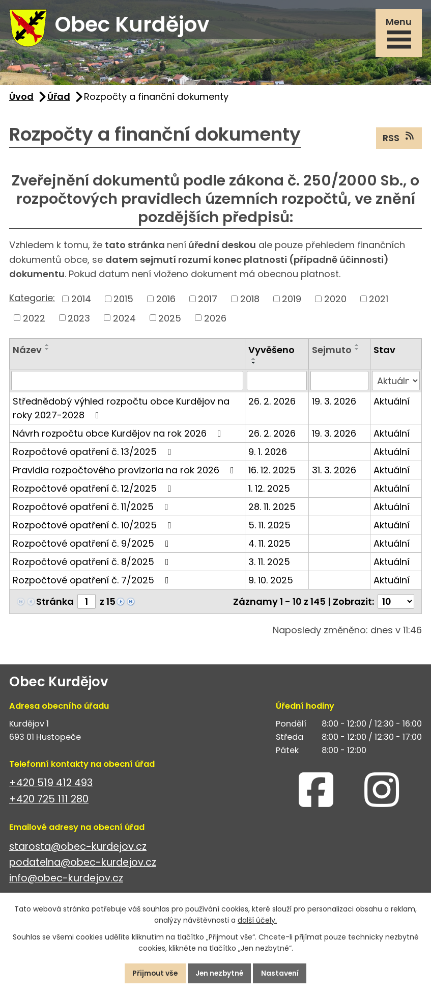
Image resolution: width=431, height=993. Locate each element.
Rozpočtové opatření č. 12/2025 (94, 490)
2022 (34, 319)
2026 (215, 319)
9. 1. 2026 (267, 453)
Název (27, 351)
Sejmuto (332, 351)
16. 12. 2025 (272, 471)
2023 (79, 319)
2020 (335, 300)
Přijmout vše (153, 973)
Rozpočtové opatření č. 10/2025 (94, 526)
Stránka (55, 603)
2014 (81, 300)
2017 (207, 300)
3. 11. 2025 (269, 563)
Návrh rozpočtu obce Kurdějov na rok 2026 (119, 434)
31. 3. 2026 (334, 471)
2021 (378, 300)
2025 (169, 319)
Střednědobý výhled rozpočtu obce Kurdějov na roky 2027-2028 (121, 409)
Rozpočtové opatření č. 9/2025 (93, 545)
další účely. (257, 920)
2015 (123, 300)
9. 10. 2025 (270, 581)
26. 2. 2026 (272, 402)
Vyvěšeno (271, 351)
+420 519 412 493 (51, 784)
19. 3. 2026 (334, 402)
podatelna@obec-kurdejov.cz (82, 864)
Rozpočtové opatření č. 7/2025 (93, 581)
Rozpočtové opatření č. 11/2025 (93, 508)
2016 (166, 300)
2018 (250, 300)
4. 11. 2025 (269, 545)
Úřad (58, 98)
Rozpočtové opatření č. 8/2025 (93, 563)
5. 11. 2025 (269, 526)
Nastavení (282, 973)
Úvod (21, 98)
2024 (124, 319)
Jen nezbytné (220, 973)
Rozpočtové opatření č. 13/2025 (94, 453)
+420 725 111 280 (49, 801)
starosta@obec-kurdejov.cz (78, 848)
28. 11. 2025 (272, 508)
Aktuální (391, 402)
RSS (399, 139)
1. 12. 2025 (269, 490)
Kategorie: (32, 299)
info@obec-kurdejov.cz (66, 880)
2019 (291, 300)
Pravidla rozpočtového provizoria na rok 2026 (125, 471)
